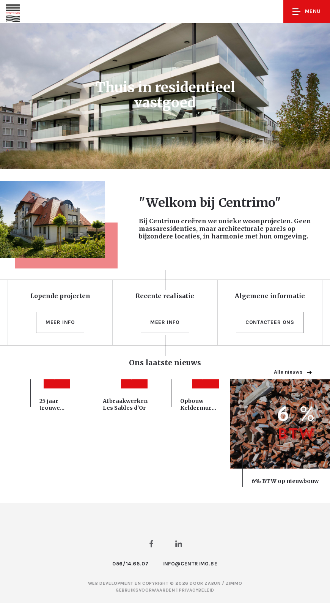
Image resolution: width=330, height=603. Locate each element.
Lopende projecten (60, 296)
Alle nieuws (293, 372)
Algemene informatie (270, 296)
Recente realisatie (164, 296)
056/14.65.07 (130, 563)
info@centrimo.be (190, 563)
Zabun (212, 583)
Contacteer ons (269, 322)
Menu (306, 12)
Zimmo (234, 583)
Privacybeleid (196, 590)
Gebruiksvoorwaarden (146, 590)
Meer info (60, 322)
